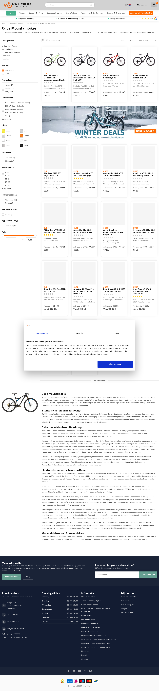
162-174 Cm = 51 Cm (14, 106)
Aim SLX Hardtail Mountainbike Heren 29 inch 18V (84, 77)
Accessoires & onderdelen (92, 13)
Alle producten (127, 613)
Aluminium (11, 200)
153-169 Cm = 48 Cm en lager (18, 103)
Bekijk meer (6, 119)
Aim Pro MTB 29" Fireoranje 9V (111, 76)
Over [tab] (117, 333)
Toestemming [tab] (42, 333)
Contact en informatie (90, 631)
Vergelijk (124, 609)
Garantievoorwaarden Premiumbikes (95, 643)
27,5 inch (10, 158)
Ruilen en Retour (88, 615)
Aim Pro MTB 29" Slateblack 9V (141, 76)
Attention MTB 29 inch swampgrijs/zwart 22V (54, 231)
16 (7, 185)
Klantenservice (11, 576)
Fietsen (22, 13)
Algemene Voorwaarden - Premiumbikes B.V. (99, 639)
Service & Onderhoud (116, 13)
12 (8, 182)
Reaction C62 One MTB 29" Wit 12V (55, 290)
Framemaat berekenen (90, 623)
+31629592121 (13, 621)
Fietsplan (85, 651)
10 (7, 176)
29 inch (9, 161)
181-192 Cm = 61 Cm (14, 112)
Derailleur (10, 226)
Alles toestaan (115, 364)
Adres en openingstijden (91, 601)
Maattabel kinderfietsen (90, 627)
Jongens (9, 88)
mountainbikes (124, 539)
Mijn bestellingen (128, 601)
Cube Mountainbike (47, 24)
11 (7, 179)
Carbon (9, 203)
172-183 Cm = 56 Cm (14, 109)
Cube (7, 74)
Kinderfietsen (71, 13)
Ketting (9, 214)
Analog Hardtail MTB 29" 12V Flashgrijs (83, 174)
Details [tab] (79, 333)
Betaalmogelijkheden (89, 605)
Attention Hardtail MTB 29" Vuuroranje (83, 231)
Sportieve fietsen (54, 13)
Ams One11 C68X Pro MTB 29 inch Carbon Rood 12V (83, 291)
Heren (9, 85)
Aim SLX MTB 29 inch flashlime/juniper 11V (143, 174)
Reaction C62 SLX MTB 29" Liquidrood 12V (114, 290)
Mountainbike (32, 24)
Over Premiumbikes (89, 597)
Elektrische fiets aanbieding (141, 13)
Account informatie (128, 597)
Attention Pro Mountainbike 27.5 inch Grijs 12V (114, 232)
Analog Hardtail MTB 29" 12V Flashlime (113, 174)
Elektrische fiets (36, 13)
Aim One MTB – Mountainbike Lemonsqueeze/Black (54, 77)
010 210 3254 (12, 614)
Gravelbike (6, 55)
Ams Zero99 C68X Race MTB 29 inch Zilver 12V (142, 291)
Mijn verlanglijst (127, 605)
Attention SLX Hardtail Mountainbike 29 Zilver (144, 231)
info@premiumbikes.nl (15, 629)
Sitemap (84, 659)
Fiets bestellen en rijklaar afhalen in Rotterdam (95, 610)
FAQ (28, 576)
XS (7, 116)
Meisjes (9, 91)
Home (11, 13)
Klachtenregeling (88, 619)
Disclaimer (85, 655)
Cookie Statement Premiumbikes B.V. (95, 647)
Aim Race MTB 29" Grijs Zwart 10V (52, 174)
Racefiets (5, 59)
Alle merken (10, 70)
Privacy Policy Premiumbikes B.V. (94, 635)
